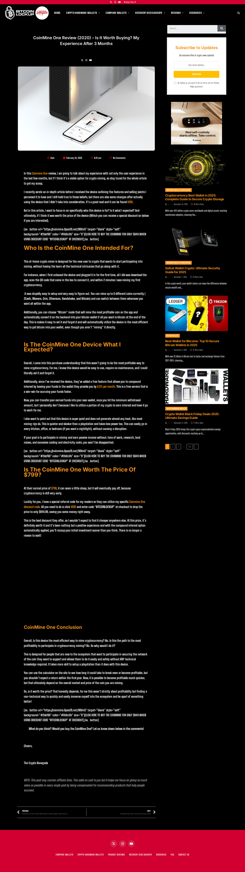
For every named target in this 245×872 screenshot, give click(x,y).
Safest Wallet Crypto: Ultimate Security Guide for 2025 (192, 270)
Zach (169, 204)
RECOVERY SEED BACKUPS (140, 854)
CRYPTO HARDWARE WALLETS (91, 854)
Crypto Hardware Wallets (176, 408)
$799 (54, 488)
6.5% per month (106, 386)
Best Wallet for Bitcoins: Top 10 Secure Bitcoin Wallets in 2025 (192, 343)
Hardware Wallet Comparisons (178, 190)
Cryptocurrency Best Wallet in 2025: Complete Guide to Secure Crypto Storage (194, 197)
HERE (130, 202)
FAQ (172, 854)
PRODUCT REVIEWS (116, 854)
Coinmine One (40, 173)
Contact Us (183, 854)
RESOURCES (161, 854)
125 (190, 446)
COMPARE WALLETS (64, 854)
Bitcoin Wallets (172, 336)
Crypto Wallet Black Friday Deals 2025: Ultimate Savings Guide (192, 416)
